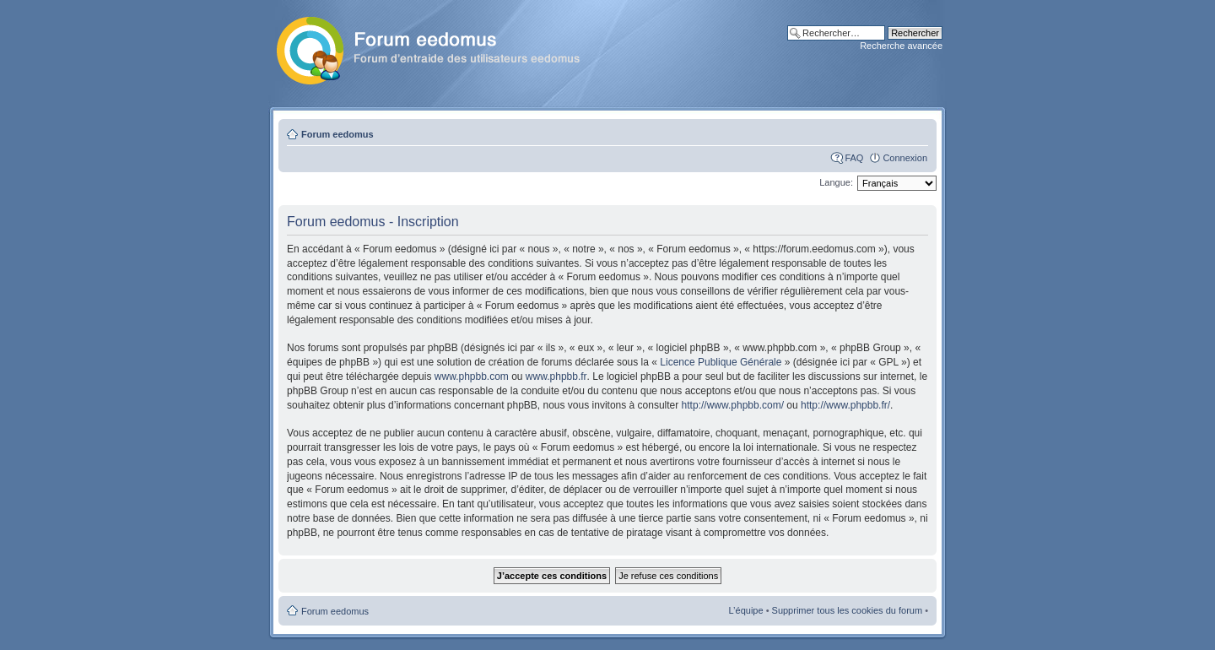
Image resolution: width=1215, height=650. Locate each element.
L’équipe (746, 610)
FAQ (854, 158)
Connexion (905, 158)
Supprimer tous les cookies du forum (847, 610)
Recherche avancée (901, 46)
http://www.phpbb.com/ (733, 405)
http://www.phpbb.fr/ (845, 405)
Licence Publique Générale (720, 362)
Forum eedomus (337, 134)
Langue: (836, 182)
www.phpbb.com (472, 376)
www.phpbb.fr (556, 376)
